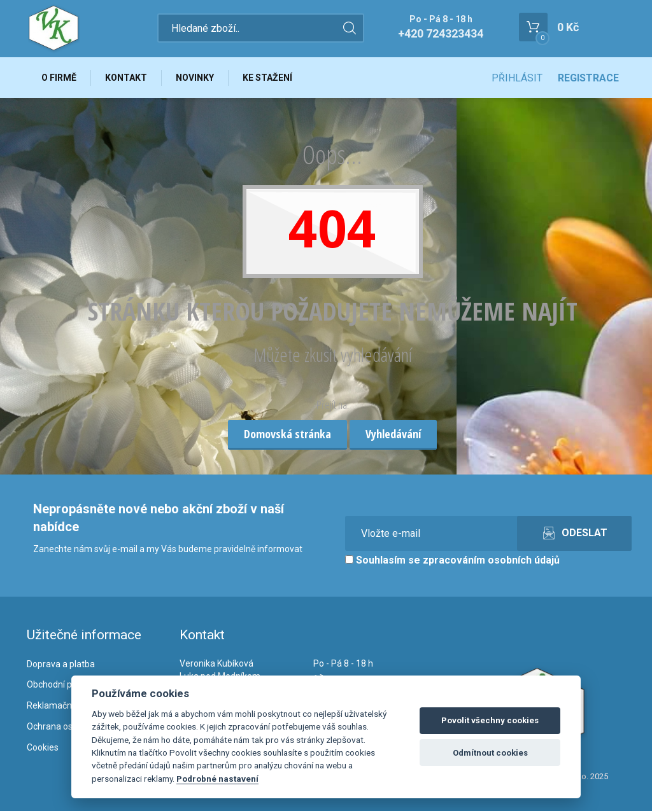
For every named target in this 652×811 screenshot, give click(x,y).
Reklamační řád (58, 705)
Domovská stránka (287, 433)
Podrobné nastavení (217, 778)
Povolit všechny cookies (490, 720)
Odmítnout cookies (490, 753)
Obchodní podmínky (66, 684)
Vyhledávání (393, 433)
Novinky (195, 78)
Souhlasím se (452, 560)
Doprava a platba (61, 664)
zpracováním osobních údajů (491, 560)
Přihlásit (517, 78)
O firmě (58, 78)
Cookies (43, 747)
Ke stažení (267, 78)
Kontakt (126, 78)
